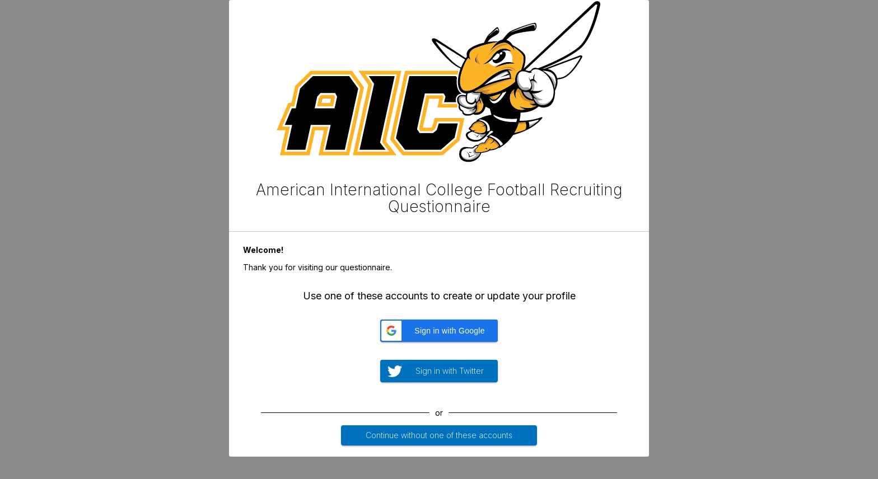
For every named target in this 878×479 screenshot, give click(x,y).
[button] (439, 331)
